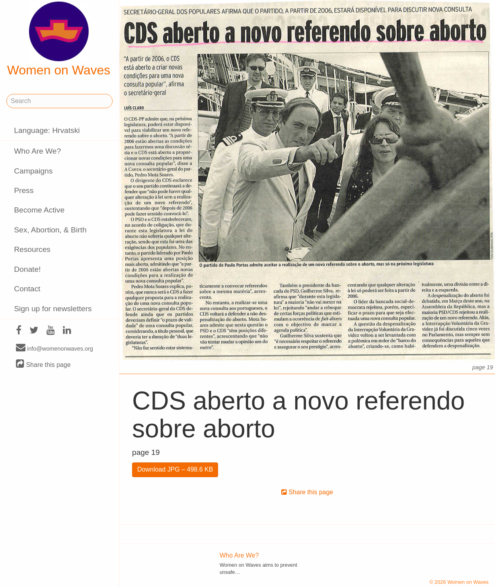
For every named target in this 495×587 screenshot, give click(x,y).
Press (23, 190)
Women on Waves (59, 39)
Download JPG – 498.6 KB (175, 469)
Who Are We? (37, 151)
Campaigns (33, 171)
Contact (27, 289)
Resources (32, 249)
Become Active (39, 210)
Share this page (43, 364)
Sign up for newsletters (53, 308)
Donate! (27, 269)
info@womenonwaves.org (54, 348)
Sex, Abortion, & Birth (50, 230)
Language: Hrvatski (47, 130)
